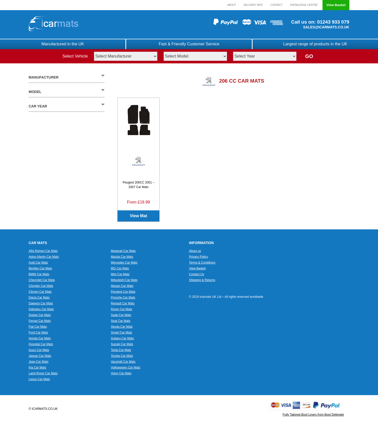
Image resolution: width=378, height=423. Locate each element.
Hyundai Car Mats (41, 344)
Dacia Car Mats (39, 297)
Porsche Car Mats (123, 297)
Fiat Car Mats (38, 326)
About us (195, 251)
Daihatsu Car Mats (41, 309)
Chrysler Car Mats (41, 286)
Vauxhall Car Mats (123, 361)
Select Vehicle (75, 56)
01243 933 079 (332, 22)
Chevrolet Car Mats (42, 280)
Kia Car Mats (37, 367)
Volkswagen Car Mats (125, 367)
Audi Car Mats (38, 262)
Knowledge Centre (304, 5)
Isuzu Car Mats (39, 350)
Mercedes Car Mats (124, 262)
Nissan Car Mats (122, 286)
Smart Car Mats (121, 332)
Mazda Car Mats (122, 257)
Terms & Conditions (202, 262)
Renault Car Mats (123, 303)
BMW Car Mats (39, 274)
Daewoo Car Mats (41, 303)
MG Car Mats (120, 268)
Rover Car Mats (121, 309)
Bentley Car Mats (40, 268)
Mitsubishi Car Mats (124, 280)
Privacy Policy (198, 257)
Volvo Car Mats (121, 373)
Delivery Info (253, 5)
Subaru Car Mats (122, 338)
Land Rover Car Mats (43, 373)
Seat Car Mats (120, 321)
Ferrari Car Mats (40, 321)
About (231, 5)
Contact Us (196, 274)
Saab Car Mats (121, 315)
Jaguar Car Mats (40, 356)
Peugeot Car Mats (123, 291)
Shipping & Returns (202, 280)
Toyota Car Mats (122, 356)
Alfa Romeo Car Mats (43, 251)
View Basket (336, 5)
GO (309, 56)
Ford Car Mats (38, 332)
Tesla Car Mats (121, 350)
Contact (276, 5)
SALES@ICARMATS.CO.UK (326, 27)
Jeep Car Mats (38, 361)
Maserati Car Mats (123, 251)
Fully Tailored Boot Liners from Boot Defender (313, 414)
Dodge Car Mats (40, 315)
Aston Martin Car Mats (44, 257)
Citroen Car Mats (40, 291)
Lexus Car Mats (39, 379)
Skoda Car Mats (122, 326)
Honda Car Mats (40, 338)
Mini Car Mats (120, 274)
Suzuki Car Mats (122, 344)
